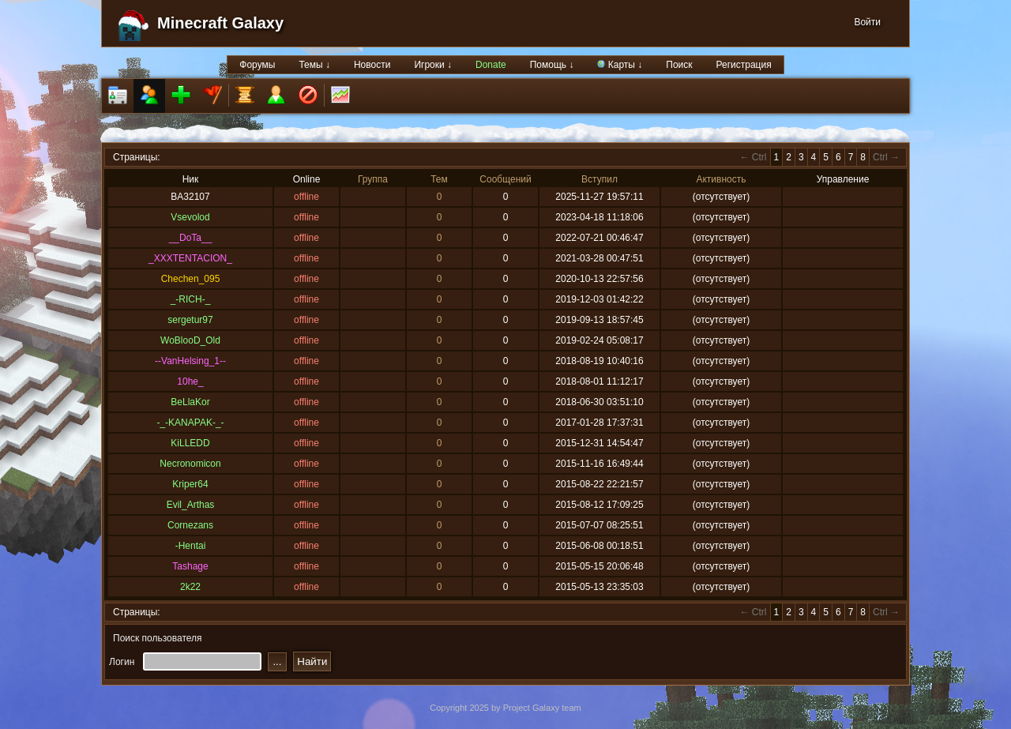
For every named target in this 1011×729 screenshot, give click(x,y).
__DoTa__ (190, 237)
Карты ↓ (619, 64)
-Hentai (190, 545)
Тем (439, 179)
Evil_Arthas (191, 504)
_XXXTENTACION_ (190, 258)
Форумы (257, 64)
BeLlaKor (190, 402)
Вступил (599, 179)
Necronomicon (190, 463)
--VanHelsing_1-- (190, 360)
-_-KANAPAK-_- (190, 422)
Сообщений (505, 179)
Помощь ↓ (552, 64)
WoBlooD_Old (190, 340)
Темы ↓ (314, 64)
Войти (867, 22)
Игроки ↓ (433, 64)
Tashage (190, 566)
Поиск (679, 64)
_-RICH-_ (191, 299)
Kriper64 (190, 484)
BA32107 (190, 196)
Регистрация (744, 64)
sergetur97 (189, 319)
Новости (372, 64)
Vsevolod (190, 217)
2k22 (190, 586)
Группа (373, 179)
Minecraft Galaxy (220, 23)
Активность (721, 179)
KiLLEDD (190, 443)
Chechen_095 (190, 278)
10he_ (190, 381)
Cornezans (190, 525)
